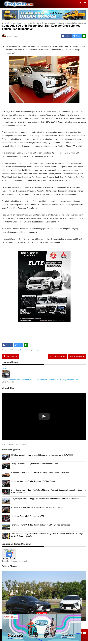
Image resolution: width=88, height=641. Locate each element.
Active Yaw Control (25, 350)
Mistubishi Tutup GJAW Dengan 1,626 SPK (27, 516)
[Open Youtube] (84, 633)
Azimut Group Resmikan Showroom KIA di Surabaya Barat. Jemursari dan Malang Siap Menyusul (40, 380)
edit (15, 350)
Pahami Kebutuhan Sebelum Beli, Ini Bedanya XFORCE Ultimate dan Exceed (40, 525)
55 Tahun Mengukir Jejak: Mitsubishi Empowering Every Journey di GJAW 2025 (42, 455)
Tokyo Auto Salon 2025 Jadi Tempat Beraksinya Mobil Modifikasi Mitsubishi (41, 472)
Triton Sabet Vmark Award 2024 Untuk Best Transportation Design (37, 507)
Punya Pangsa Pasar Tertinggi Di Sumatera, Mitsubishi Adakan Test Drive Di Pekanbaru (45, 499)
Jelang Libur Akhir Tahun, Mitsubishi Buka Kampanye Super (34, 464)
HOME (4, 369)
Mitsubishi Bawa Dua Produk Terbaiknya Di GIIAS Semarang (34, 481)
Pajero (34, 350)
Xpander (39, 350)
